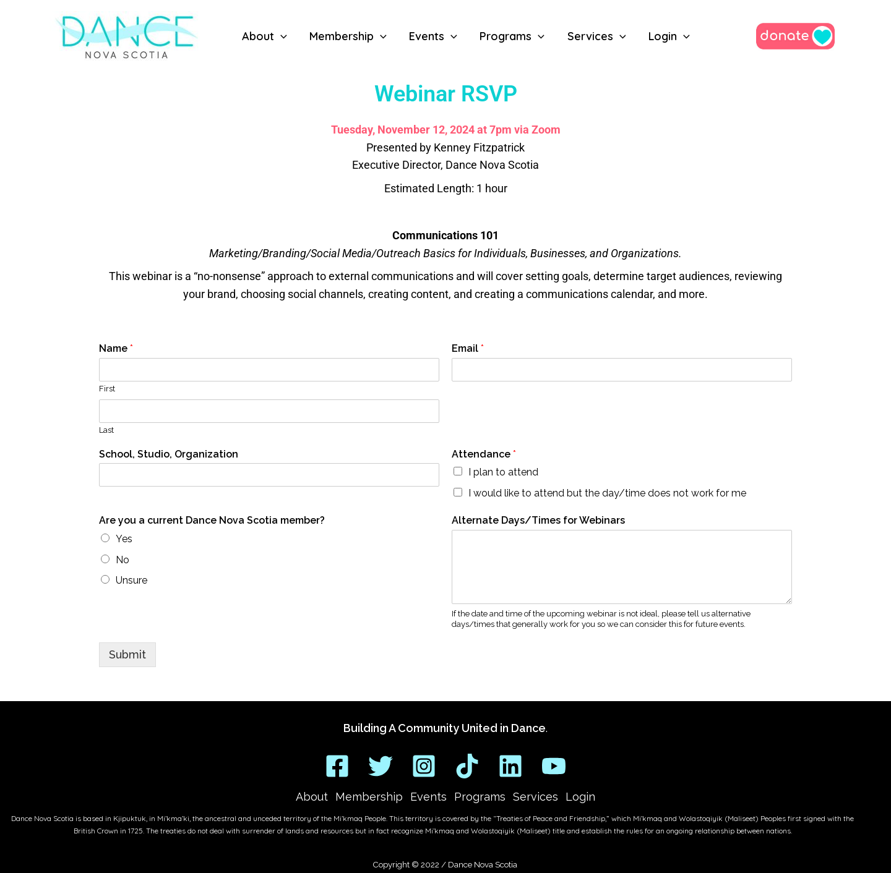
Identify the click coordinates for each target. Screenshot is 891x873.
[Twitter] (380, 766)
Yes (124, 539)
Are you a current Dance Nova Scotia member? (212, 520)
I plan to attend (503, 472)
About (312, 796)
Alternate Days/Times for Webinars (538, 520)
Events (428, 796)
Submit (127, 654)
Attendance (484, 454)
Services (535, 796)
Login (580, 796)
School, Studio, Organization (168, 454)
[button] (280, 36)
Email (468, 348)
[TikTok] (467, 766)
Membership (369, 796)
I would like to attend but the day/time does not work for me (607, 493)
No (122, 560)
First (107, 388)
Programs (480, 796)
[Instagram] (423, 766)
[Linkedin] (510, 766)
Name (116, 348)
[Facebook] (337, 766)
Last (106, 430)
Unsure (131, 580)
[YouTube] (553, 766)
